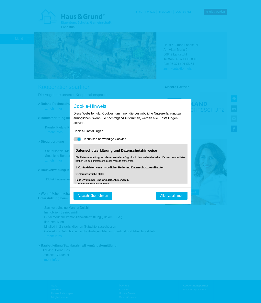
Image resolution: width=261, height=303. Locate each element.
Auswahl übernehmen (93, 195)
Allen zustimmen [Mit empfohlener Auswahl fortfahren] (171, 195)
